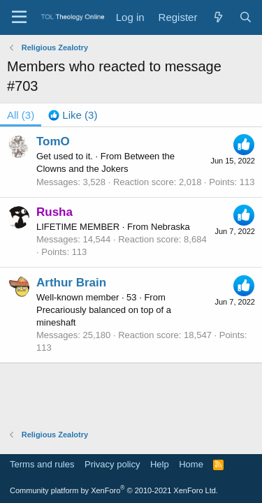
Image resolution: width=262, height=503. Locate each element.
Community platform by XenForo (114, 490)
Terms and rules (42, 464)
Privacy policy (112, 464)
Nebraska (170, 226)
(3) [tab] (20, 115)
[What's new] (217, 17)
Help (159, 464)
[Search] (245, 17)
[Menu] (19, 17)
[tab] (72, 114)
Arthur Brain (71, 282)
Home (191, 464)
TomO (53, 141)
